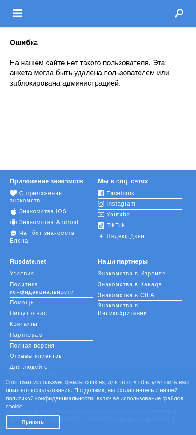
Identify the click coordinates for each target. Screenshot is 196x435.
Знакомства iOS (38, 211)
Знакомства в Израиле (132, 273)
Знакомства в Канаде (130, 284)
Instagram (116, 204)
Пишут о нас (28, 313)
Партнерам (26, 335)
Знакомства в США (126, 295)
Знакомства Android (44, 222)
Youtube (114, 214)
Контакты (23, 324)
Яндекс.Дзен (121, 236)
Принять (33, 422)
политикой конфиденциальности (49, 398)
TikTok (111, 225)
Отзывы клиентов (36, 356)
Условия (22, 273)
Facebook (116, 193)
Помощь (22, 302)
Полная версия (32, 346)
